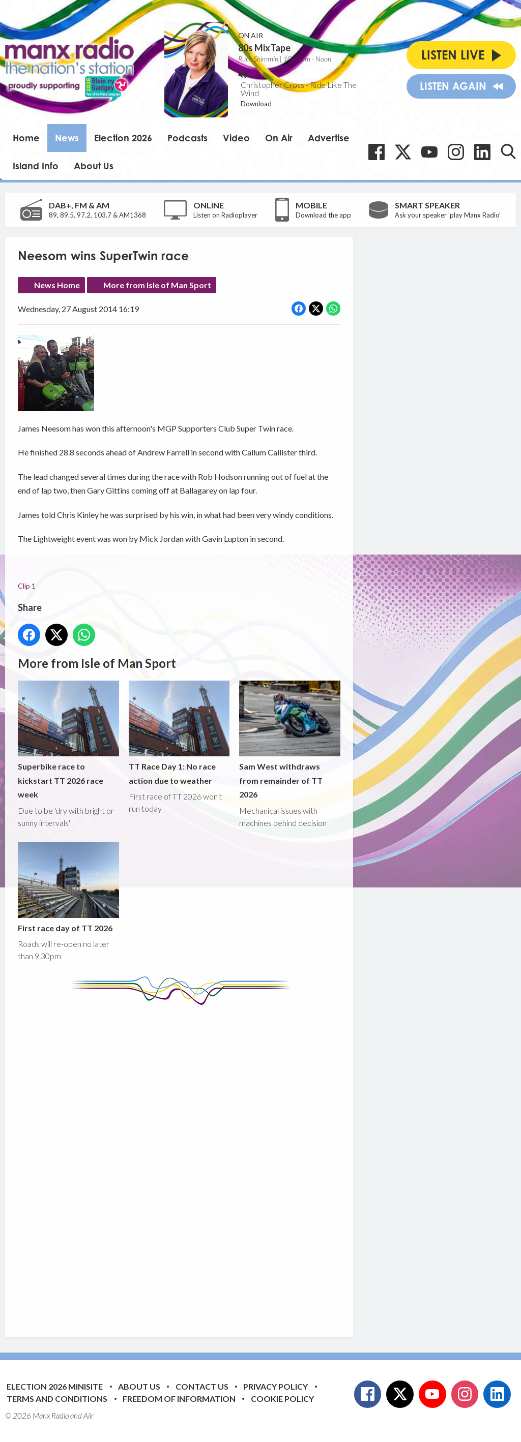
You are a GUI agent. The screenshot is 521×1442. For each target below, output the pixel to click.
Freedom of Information (179, 1398)
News (67, 137)
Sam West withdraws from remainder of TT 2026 (289, 740)
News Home (57, 285)
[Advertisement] (208, 1163)
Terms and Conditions (57, 1398)
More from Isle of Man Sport (157, 285)
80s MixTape (264, 47)
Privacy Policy (275, 1386)
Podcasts (187, 137)
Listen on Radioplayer (225, 215)
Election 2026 (123, 137)
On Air (279, 137)
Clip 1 (27, 585)
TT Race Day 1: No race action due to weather (179, 733)
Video (236, 137)
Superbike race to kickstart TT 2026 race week (68, 740)
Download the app (323, 215)
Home (26, 137)
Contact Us (202, 1386)
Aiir (88, 1415)
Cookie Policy (282, 1398)
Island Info (36, 165)
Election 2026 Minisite (55, 1386)
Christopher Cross (272, 84)
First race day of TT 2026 (68, 887)
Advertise (329, 137)
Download (256, 104)
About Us (93, 165)
